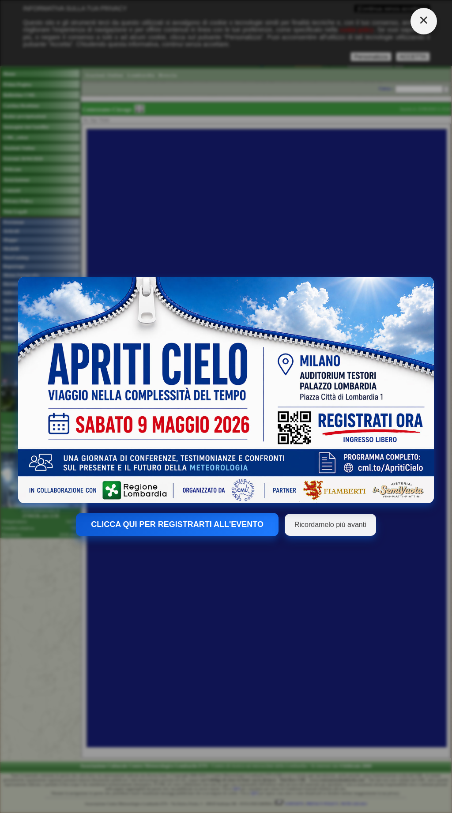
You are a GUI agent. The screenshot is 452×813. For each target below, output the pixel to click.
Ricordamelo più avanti (330, 524)
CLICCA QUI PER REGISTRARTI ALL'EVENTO (177, 524)
